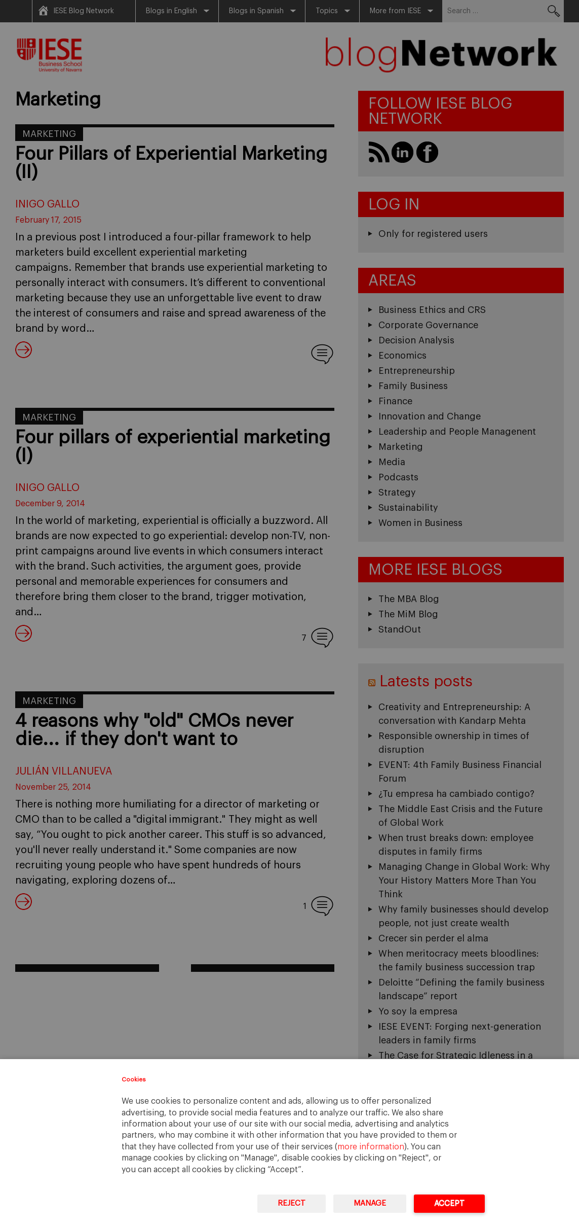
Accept (449, 1203)
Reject (291, 1203)
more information (370, 1147)
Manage (370, 1203)
